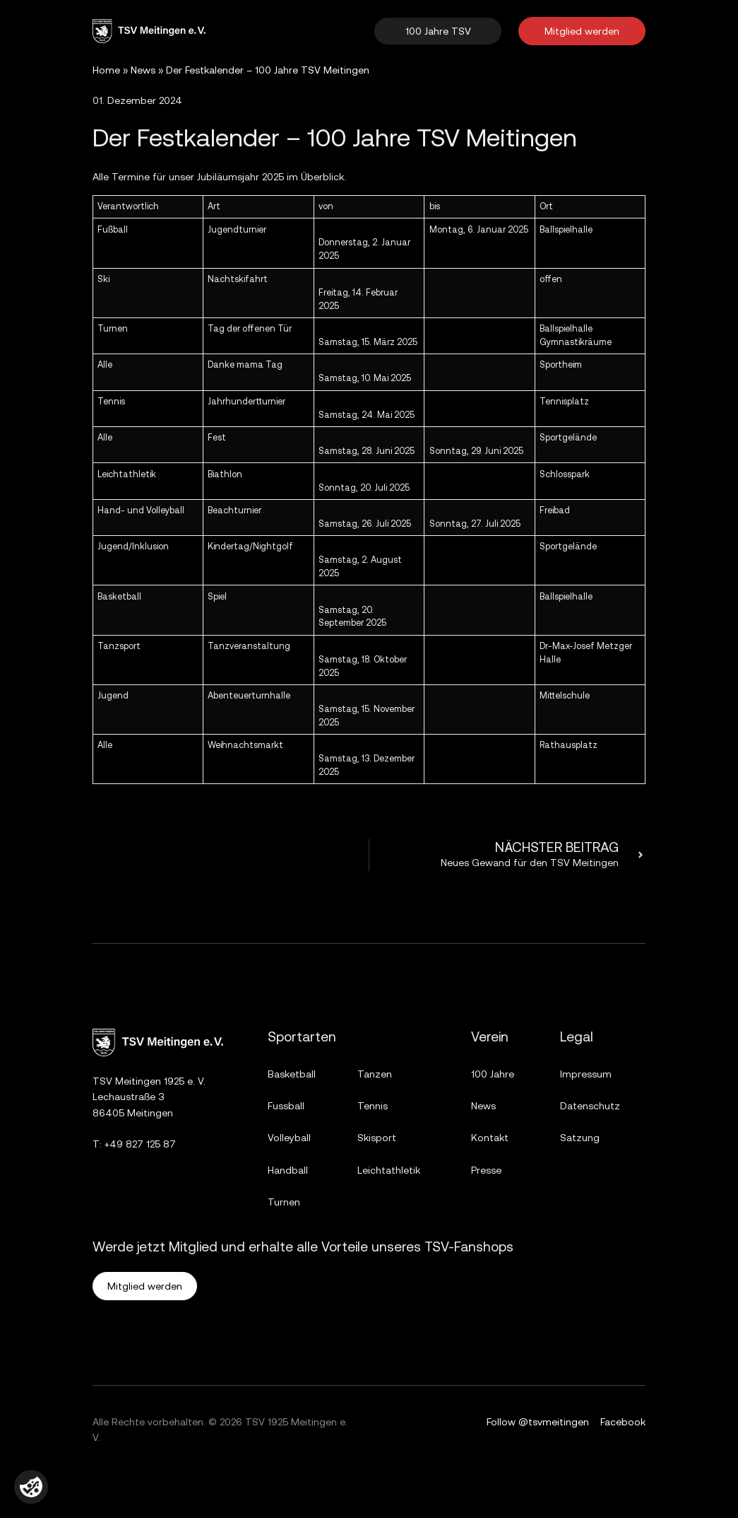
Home (106, 70)
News (143, 70)
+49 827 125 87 (140, 1144)
